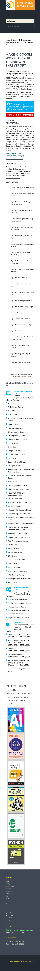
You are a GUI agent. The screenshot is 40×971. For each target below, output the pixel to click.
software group (20, 961)
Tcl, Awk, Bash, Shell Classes (18, 560)
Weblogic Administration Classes (20, 579)
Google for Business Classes (18, 610)
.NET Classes (12, 403)
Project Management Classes (18, 617)
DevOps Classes (14, 466)
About (7, 898)
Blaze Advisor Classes (16, 428)
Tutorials (8, 893)
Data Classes (12, 458)
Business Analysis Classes (17, 599)
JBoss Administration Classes (19, 489)
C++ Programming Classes (17, 439)
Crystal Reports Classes (16, 454)
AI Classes (11, 411)
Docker (10, 649)
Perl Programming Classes (17, 533)
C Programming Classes (16, 432)
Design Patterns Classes (17, 462)
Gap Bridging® (10, 886)
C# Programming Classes (17, 436)
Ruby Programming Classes (18, 541)
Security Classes (14, 548)
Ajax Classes (12, 414)
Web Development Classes (18, 571)
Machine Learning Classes (17, 502)
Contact (8, 901)
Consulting (9, 891)
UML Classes (12, 563)
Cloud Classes (13, 447)
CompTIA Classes (14, 451)
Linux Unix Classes (15, 499)
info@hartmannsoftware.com (22, 930)
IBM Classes (12, 482)
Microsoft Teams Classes (17, 607)
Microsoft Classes (14, 506)
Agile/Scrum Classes (15, 407)
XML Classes (12, 582)
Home (8, 40)
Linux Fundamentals (15, 654)
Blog (7, 896)
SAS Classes (12, 545)
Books (7, 903)
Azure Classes (13, 424)
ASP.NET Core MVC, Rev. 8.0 (19, 634)
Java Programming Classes (17, 485)
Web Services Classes (16, 575)
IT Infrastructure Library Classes (20, 603)
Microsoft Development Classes (20, 510)
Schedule (8, 889)
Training (15, 40)
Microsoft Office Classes (17, 614)
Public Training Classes (24, 89)
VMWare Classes (14, 567)
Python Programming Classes (19, 537)
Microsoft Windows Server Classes (21, 523)
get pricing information (20, 115)
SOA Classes (12, 556)
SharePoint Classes (15, 552)
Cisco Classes (13, 443)
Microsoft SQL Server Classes (19, 514)
